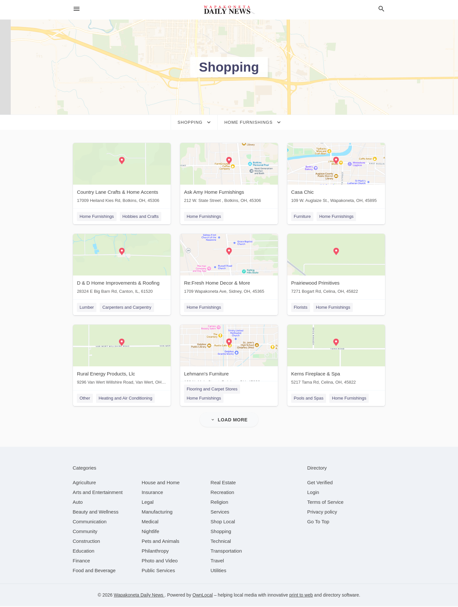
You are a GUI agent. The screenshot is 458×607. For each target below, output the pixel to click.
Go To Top (318, 522)
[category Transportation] (226, 552)
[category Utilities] (218, 571)
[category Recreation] (222, 493)
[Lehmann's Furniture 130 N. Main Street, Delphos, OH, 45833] (229, 357)
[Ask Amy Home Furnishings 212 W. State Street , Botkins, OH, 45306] (229, 174)
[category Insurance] (152, 493)
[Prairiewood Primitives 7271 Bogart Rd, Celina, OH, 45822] (336, 265)
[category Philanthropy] (155, 552)
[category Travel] (217, 561)
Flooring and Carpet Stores (212, 389)
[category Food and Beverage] (94, 571)
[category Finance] (81, 561)
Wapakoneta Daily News (139, 596)
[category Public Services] (158, 571)
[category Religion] (219, 503)
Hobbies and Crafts (140, 216)
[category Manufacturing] (157, 512)
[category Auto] (78, 503)
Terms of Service (325, 503)
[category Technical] (220, 542)
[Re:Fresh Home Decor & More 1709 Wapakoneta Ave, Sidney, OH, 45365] (229, 265)
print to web (301, 596)
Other (84, 398)
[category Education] (83, 552)
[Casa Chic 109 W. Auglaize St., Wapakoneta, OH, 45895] (336, 174)
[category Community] (85, 532)
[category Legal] (148, 503)
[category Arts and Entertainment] (97, 493)
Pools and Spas (309, 398)
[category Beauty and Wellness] (96, 512)
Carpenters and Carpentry (126, 307)
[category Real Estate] (223, 483)
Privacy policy (322, 512)
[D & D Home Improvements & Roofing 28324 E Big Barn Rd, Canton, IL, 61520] (121, 265)
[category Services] (219, 512)
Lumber (86, 307)
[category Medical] (150, 522)
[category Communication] (90, 522)
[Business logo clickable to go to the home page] (229, 10)
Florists (301, 307)
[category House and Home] (161, 483)
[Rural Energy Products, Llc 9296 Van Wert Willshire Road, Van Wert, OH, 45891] (121, 357)
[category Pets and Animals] (160, 542)
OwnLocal (203, 596)
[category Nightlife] (150, 532)
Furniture (302, 216)
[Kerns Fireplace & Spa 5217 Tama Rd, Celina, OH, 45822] (336, 357)
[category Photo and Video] (160, 561)
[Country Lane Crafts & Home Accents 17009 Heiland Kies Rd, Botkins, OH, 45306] (121, 174)
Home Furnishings (96, 216)
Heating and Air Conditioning (125, 398)
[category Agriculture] (84, 483)
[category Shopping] (220, 532)
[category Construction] (86, 542)
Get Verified (320, 483)
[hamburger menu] (76, 9)
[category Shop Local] (222, 522)
